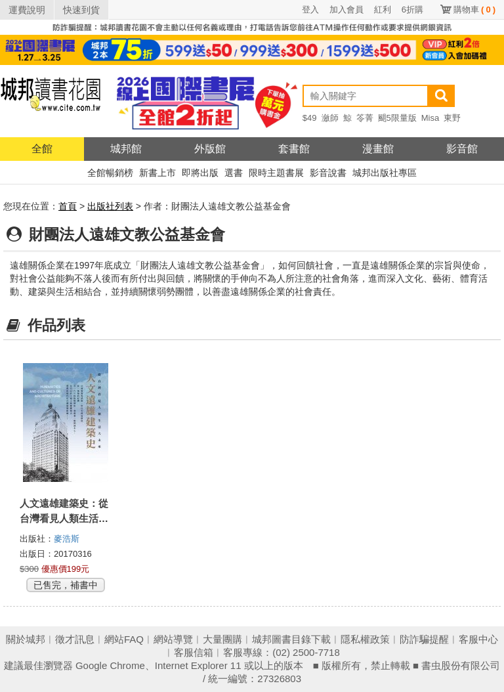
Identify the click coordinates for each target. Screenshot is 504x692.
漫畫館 (378, 148)
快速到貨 (81, 10)
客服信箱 (193, 652)
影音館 (462, 148)
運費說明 (27, 10)
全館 (42, 148)
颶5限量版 (397, 118)
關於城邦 (25, 639)
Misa (430, 118)
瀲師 (330, 118)
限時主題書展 (276, 172)
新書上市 (157, 172)
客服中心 (478, 639)
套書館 (294, 148)
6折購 (412, 9)
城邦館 (126, 148)
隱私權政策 (365, 639)
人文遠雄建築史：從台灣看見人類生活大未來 (64, 518)
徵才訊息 (74, 639)
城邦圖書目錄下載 (291, 639)
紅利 (382, 9)
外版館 (210, 148)
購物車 (474, 9)
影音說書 (328, 172)
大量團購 (222, 639)
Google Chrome (110, 665)
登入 (310, 9)
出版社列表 (110, 206)
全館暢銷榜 (110, 172)
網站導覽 (173, 639)
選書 (233, 172)
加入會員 (346, 9)
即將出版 (200, 172)
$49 (310, 118)
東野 (452, 118)
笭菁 (364, 118)
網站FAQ (124, 639)
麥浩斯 (66, 539)
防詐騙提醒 (424, 639)
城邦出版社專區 (384, 172)
